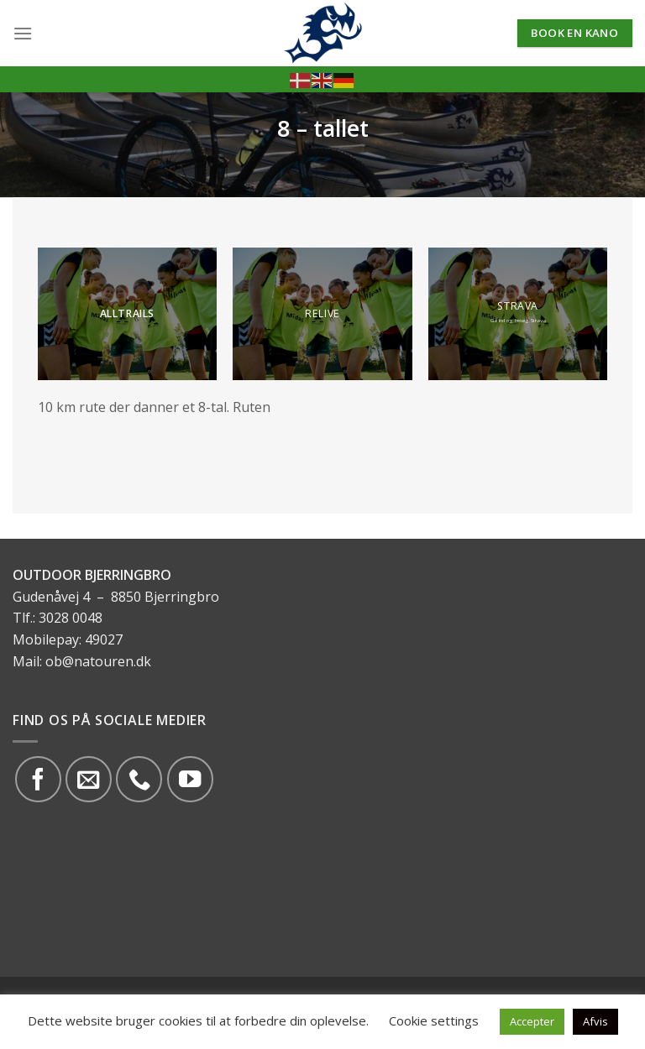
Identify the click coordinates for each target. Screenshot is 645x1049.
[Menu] (23, 33)
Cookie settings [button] (434, 1020)
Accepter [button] (532, 1021)
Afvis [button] (595, 1021)
